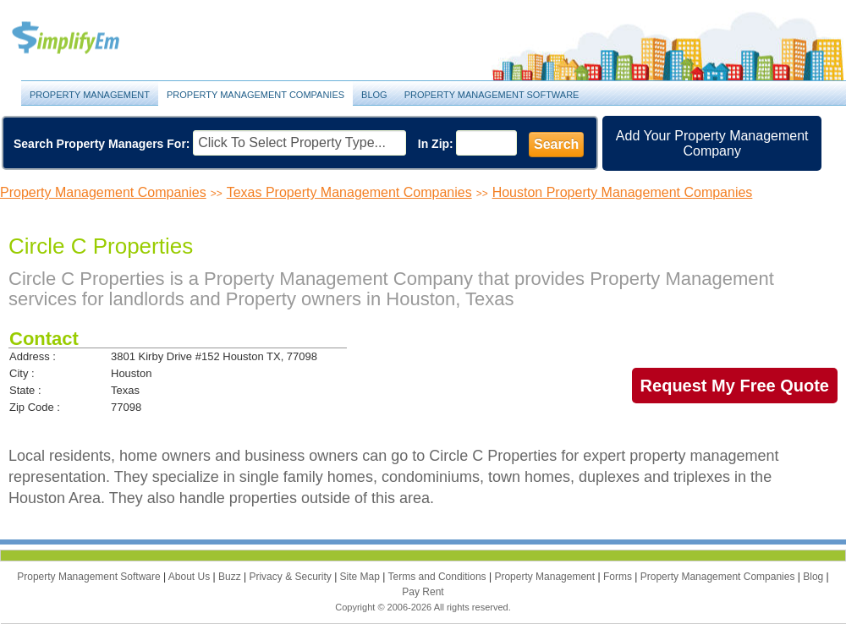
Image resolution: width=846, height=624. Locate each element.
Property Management (84, 38)
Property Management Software (492, 95)
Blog (374, 95)
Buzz (231, 577)
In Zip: (435, 144)
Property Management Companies (255, 95)
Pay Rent (422, 592)
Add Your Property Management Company (712, 143)
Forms (618, 577)
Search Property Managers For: (102, 144)
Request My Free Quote (734, 385)
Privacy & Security (291, 577)
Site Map (361, 577)
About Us (190, 577)
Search (556, 144)
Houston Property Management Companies (622, 192)
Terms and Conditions (438, 577)
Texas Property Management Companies (349, 192)
